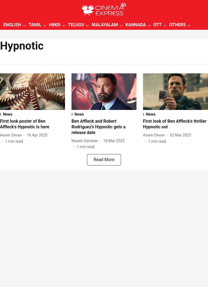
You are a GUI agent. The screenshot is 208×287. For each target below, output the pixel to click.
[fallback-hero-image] (32, 91)
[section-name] (32, 114)
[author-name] (12, 135)
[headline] (32, 124)
